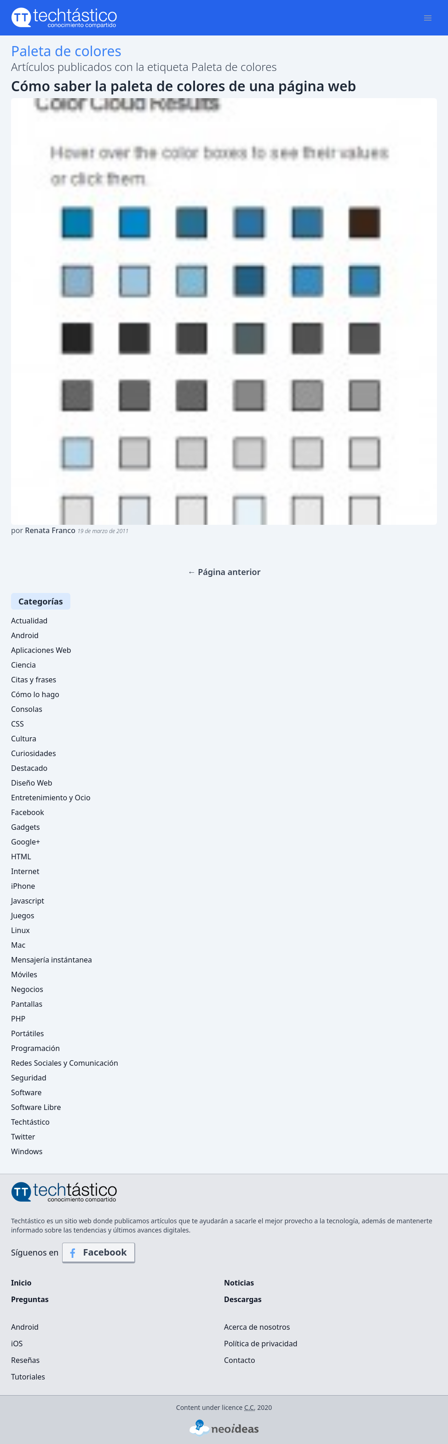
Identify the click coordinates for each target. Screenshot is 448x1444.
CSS (17, 724)
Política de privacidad (261, 1343)
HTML (21, 856)
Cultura (23, 739)
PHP (18, 1019)
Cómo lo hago (35, 694)
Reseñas (25, 1360)
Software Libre (36, 1107)
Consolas (26, 709)
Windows (26, 1151)
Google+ (25, 842)
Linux (20, 930)
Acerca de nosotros (257, 1327)
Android (25, 635)
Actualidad (29, 621)
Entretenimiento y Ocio (51, 797)
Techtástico (30, 1122)
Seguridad (28, 1078)
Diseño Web (31, 783)
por (69, 530)
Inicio (21, 1283)
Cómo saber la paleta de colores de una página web (183, 86)
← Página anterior (223, 571)
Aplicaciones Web (41, 650)
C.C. (250, 1407)
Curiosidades (33, 753)
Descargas (243, 1299)
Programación (35, 1048)
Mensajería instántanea (51, 960)
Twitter (23, 1137)
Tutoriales (28, 1377)
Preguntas (30, 1299)
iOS (17, 1343)
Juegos (22, 915)
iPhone (23, 886)
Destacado (29, 768)
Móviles (24, 974)
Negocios (27, 989)
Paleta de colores (66, 50)
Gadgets (25, 827)
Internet (25, 871)
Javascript (27, 901)
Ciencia (23, 665)
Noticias (239, 1283)
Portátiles (27, 1033)
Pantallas (26, 1004)
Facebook (27, 812)
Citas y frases (33, 680)
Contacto (239, 1360)
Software (26, 1092)
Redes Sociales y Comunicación (64, 1063)
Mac (18, 945)
